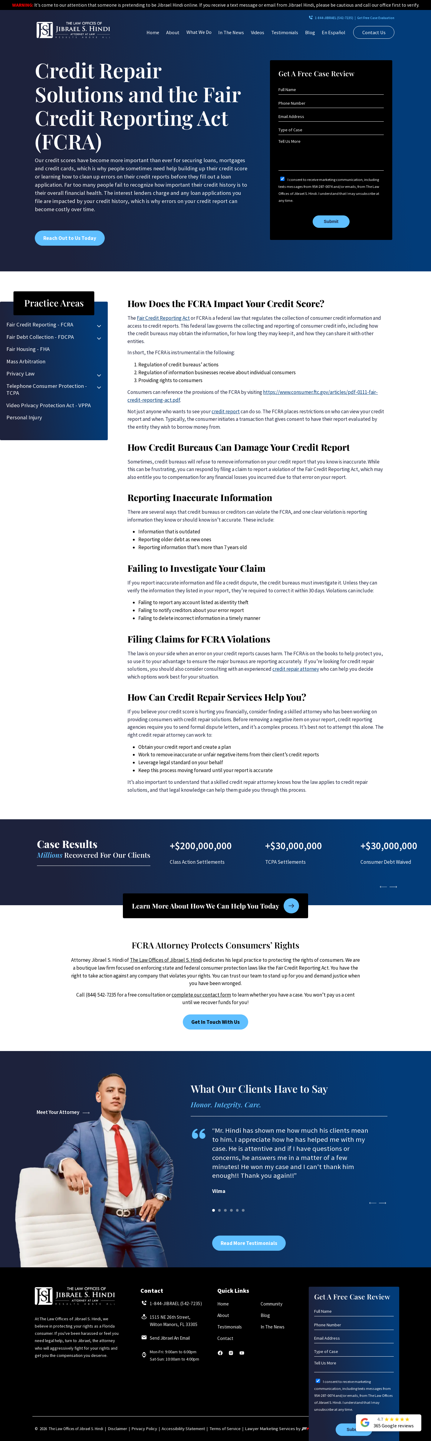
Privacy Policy (140, 1428)
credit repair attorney (295, 669)
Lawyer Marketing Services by (261, 1428)
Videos (257, 32)
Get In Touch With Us (215, 1022)
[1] (219, 1210)
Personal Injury (24, 417)
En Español (333, 32)
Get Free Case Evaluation (363, 17)
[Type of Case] (330, 130)
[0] (213, 1210)
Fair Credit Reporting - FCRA (39, 324)
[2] (225, 1210)
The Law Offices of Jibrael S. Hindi (166, 960)
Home (152, 32)
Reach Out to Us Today (69, 238)
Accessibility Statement (174, 1428)
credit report (226, 411)
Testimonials (284, 32)
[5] (243, 1210)
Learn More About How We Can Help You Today (215, 905)
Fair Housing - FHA (28, 349)
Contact (224, 1339)
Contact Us (374, 32)
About (172, 32)
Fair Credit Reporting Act (163, 318)
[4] (237, 1210)
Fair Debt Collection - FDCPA (40, 336)
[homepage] (73, 30)
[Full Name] (330, 90)
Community (271, 1304)
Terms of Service (211, 1428)
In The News (231, 32)
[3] (231, 1210)
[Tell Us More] (330, 154)
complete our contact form (201, 994)
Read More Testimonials (249, 1243)
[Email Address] (330, 117)
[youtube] (242, 1356)
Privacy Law (20, 373)
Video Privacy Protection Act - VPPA (48, 405)
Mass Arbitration (25, 361)
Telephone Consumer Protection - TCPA (46, 389)
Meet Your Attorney (63, 1112)
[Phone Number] (330, 103)
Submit (331, 221)
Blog (310, 32)
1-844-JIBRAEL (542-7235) (293, 17)
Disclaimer (116, 1428)
